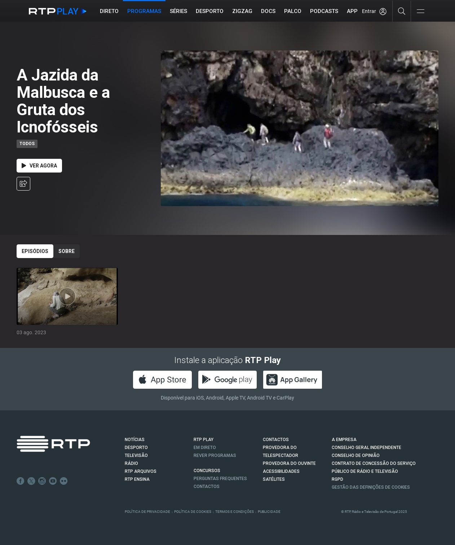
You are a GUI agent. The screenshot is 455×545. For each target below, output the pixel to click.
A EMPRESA (344, 439)
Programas (144, 11)
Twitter (31, 481)
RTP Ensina (137, 479)
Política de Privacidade (147, 512)
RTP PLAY (203, 439)
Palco (292, 11)
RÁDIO (131, 463)
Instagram (42, 481)
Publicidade (269, 512)
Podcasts (324, 11)
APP (352, 11)
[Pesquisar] (402, 11)
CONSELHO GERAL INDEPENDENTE (366, 447)
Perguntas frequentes (220, 478)
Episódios (35, 251)
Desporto (210, 11)
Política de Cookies (192, 512)
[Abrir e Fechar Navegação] (420, 11)
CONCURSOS (207, 470)
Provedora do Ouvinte (289, 463)
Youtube (53, 481)
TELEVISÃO (136, 455)
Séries (178, 11)
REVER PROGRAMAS (215, 455)
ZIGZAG (242, 11)
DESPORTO (136, 447)
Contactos (207, 486)
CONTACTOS (276, 439)
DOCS (268, 11)
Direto (109, 11)
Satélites (274, 479)
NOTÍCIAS (135, 439)
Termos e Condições (234, 512)
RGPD (337, 479)
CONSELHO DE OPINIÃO (356, 455)
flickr (64, 481)
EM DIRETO (205, 447)
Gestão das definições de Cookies (371, 487)
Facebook (21, 481)
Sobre (66, 251)
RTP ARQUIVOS (140, 471)
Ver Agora (39, 166)
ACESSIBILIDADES (281, 471)
